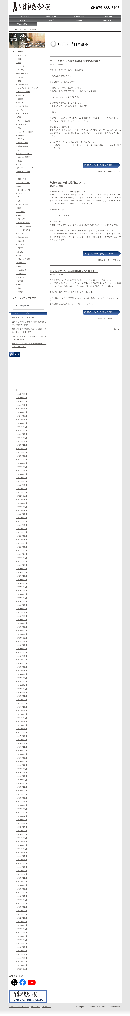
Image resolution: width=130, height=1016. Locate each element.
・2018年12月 (21, 656)
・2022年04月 (21, 511)
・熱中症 (19, 281)
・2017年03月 (21, 732)
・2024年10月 (21, 405)
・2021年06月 (21, 547)
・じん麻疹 (20, 212)
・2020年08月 (21, 583)
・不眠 (18, 164)
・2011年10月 (21, 962)
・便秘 (18, 266)
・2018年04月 (21, 685)
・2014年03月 (21, 863)
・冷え (18, 197)
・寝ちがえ (20, 277)
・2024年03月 (21, 430)
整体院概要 (35, 1007)
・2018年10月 (21, 663)
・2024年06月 (21, 420)
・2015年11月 (21, 791)
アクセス (23, 20)
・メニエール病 (22, 114)
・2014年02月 (21, 867)
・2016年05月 (21, 769)
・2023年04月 (21, 470)
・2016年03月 (21, 776)
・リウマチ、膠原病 (24, 226)
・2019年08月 (21, 627)
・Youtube (20, 95)
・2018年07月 (21, 674)
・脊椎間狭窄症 (22, 146)
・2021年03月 (21, 558)
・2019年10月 (21, 620)
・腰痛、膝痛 (21, 179)
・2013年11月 (21, 878)
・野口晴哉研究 (22, 84)
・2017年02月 (21, 736)
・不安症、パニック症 (24, 168)
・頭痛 (18, 186)
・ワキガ (19, 77)
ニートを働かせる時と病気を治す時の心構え (75, 61)
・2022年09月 (21, 496)
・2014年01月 (21, 871)
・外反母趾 (20, 241)
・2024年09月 (21, 409)
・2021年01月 (21, 565)
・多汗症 (19, 248)
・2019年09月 (21, 623)
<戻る (114, 329)
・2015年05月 (21, 812)
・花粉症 (19, 215)
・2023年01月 (21, 481)
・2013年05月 (21, 896)
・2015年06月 (21, 809)
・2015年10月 (21, 794)
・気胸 (18, 128)
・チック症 (20, 66)
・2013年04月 (21, 900)
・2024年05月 (21, 423)
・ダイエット (21, 70)
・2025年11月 (21, 394)
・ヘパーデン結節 (23, 230)
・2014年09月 (21, 842)
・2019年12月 (21, 612)
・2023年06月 (21, 463)
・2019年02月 (21, 649)
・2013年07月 (21, 892)
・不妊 (18, 255)
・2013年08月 (21, 889)
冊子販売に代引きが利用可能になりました (74, 271)
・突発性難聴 (21, 124)
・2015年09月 (21, 798)
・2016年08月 (21, 758)
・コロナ (19, 59)
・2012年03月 (21, 943)
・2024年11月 (21, 401)
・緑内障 (19, 103)
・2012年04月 (21, 940)
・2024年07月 (21, 416)
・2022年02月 (21, 518)
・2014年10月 (21, 838)
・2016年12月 (21, 743)
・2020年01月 (21, 609)
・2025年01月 (21, 398)
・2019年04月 (21, 641)
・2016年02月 (21, 780)
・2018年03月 (21, 689)
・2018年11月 (21, 660)
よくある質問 (106, 16)
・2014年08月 (21, 845)
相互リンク (46, 1007)
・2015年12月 (21, 787)
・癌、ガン (20, 234)
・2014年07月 (21, 849)
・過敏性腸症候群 (23, 259)
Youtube (78, 20)
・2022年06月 (21, 503)
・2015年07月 (21, 805)
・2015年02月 (21, 823)
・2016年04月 (21, 772)
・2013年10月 (21, 882)
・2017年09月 (21, 711)
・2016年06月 (21, 765)
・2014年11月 (21, 834)
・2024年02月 (21, 434)
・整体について (22, 288)
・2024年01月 (21, 438)
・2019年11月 (21, 616)
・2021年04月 (21, 554)
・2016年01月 (21, 783)
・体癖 (18, 81)
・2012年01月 (21, 951)
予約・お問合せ (23, 24)
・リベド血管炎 (22, 106)
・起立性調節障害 (23, 223)
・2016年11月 (21, 747)
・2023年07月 (21, 459)
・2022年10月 (21, 492)
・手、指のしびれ (23, 183)
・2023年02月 (21, 478)
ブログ (51, 20)
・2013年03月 (21, 903)
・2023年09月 (21, 452)
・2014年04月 (21, 860)
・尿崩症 (19, 284)
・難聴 (18, 208)
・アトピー (20, 244)
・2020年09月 (21, 580)
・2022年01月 (21, 521)
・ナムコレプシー (23, 270)
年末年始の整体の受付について (67, 182)
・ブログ (19, 292)
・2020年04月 (21, 598)
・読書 (18, 117)
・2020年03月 (21, 601)
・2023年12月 (21, 441)
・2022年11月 (21, 489)
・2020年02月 (21, 605)
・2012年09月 (21, 922)
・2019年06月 (21, 634)
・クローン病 (21, 274)
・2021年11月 (21, 529)
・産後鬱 (19, 99)
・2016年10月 (21, 751)
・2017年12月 (21, 700)
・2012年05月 (21, 936)
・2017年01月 (21, 740)
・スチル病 (20, 139)
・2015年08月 (21, 801)
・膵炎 (18, 63)
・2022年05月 (21, 507)
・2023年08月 (21, 456)
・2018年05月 (21, 681)
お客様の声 (106, 20)
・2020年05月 (21, 594)
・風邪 (18, 201)
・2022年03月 (21, 514)
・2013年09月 (21, 885)
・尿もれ (19, 252)
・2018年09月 (21, 667)
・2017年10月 (21, 707)
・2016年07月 (21, 762)
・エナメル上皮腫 (23, 121)
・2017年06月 (21, 721)
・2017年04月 (21, 729)
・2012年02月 (21, 947)
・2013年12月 (21, 874)
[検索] (28, 305)
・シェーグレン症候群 (24, 132)
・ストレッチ (21, 55)
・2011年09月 (21, 965)
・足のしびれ (21, 194)
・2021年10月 (21, 532)
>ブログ (23, 30)
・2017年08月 (21, 714)
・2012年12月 (21, 911)
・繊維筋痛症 (21, 263)
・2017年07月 (21, 718)
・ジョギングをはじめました (27, 88)
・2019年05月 (21, 638)
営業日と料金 (79, 16)
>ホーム (15, 30)
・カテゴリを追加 (23, 92)
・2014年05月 (21, 856)
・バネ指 (19, 110)
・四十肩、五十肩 (23, 190)
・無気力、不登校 (23, 172)
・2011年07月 (21, 969)
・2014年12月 (21, 831)
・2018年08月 (21, 671)
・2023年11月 (21, 445)
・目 (17, 150)
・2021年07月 (21, 543)
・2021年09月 (21, 536)
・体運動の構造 (22, 143)
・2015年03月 (21, 820)
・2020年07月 (21, 587)
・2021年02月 (21, 561)
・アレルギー (21, 219)
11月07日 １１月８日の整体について (26, 318)
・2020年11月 (21, 572)
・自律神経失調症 (23, 157)
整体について (51, 16)
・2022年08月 (21, 500)
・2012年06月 (21, 932)
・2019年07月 (21, 631)
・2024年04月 (21, 427)
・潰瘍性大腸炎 (22, 237)
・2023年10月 (21, 449)
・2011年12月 (21, 954)
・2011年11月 (21, 958)
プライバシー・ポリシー (19, 1007)
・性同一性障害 (22, 74)
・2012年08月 (21, 925)
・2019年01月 (21, 652)
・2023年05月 (21, 467)
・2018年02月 (21, 692)
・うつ (18, 175)
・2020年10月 (21, 576)
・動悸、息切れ (22, 205)
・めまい (19, 161)
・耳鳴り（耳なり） (24, 154)
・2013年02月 (21, 907)
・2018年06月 (21, 678)
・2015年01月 (21, 827)
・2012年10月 (21, 918)
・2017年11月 (21, 703)
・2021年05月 (21, 550)
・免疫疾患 (20, 135)
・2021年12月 (21, 525)
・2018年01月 (21, 696)
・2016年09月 (21, 754)
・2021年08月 (21, 540)
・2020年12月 (21, 569)
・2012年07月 (21, 929)
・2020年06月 (21, 590)
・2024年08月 (21, 412)
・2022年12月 (21, 485)
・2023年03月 (21, 474)
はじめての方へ (23, 16)
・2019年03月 (21, 645)
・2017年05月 (21, 725)
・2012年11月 (21, 914)
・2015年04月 (21, 816)
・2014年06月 (21, 853)
